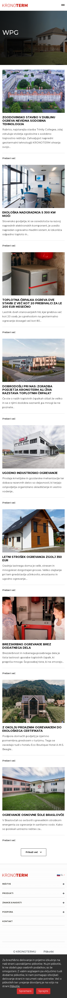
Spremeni (25, 991)
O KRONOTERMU (24, 951)
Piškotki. (15, 986)
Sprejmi (43, 991)
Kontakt (7, 921)
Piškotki (48, 951)
